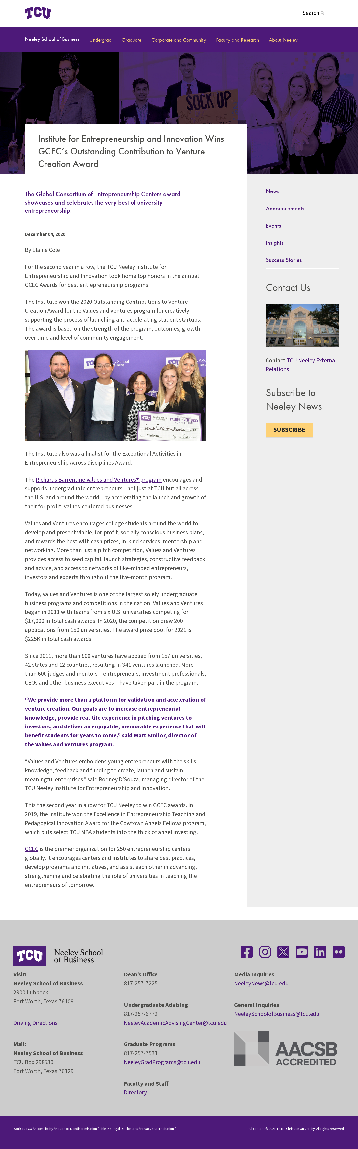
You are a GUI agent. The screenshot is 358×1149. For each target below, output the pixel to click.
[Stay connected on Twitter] (283, 952)
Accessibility (43, 1128)
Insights (275, 242)
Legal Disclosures (125, 1128)
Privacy (145, 1128)
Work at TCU (22, 1128)
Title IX (104, 1128)
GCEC (31, 849)
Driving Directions (35, 1023)
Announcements (285, 208)
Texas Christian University (295, 1128)
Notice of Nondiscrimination (76, 1128)
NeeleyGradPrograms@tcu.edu (162, 1062)
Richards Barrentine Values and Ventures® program (99, 479)
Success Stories (284, 260)
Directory (135, 1092)
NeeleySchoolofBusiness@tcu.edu (276, 1014)
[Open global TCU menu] (70, 13)
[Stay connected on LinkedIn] (320, 952)
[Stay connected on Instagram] (265, 952)
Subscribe (289, 429)
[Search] (317, 13)
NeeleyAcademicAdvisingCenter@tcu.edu (175, 1023)
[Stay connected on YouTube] (302, 952)
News (272, 191)
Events (273, 225)
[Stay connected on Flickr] (339, 952)
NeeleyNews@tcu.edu (261, 983)
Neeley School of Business (52, 39)
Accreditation (164, 1128)
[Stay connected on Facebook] (247, 952)
